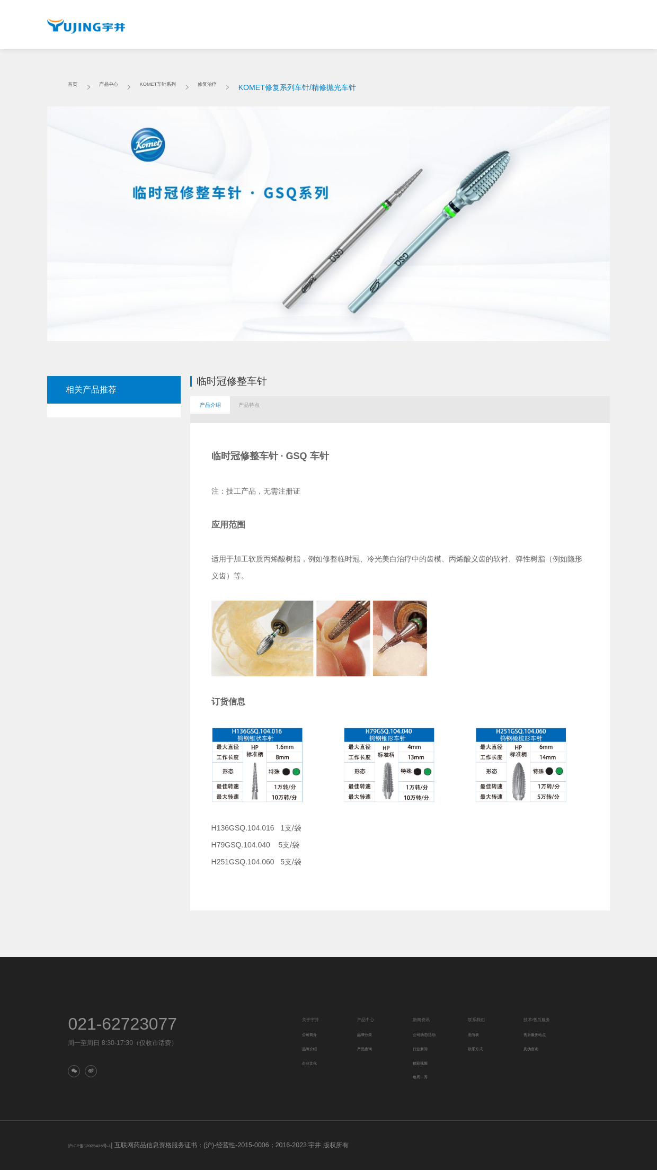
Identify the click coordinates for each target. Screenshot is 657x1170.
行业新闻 (424, 1048)
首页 (75, 87)
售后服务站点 (540, 1034)
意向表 (476, 1034)
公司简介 (313, 1034)
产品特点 (282, 409)
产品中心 (272, 27)
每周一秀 (424, 1076)
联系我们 (392, 27)
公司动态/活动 (431, 1034)
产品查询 (368, 1048)
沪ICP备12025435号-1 (100, 1145)
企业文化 (313, 1062)
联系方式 (479, 1048)
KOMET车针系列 (184, 87)
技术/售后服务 (460, 27)
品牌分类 (368, 1034)
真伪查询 (92, 60)
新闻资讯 (332, 27)
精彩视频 (424, 1062)
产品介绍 (221, 409)
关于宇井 (211, 27)
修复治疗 (248, 87)
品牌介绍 (313, 1048)
